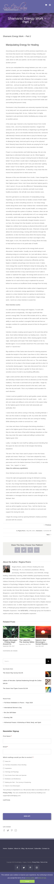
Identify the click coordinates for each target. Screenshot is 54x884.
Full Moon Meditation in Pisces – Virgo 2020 (18, 702)
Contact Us (45, 848)
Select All (7, 761)
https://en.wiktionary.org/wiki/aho (17, 468)
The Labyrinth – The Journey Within (26, 641)
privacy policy (30, 878)
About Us (17, 848)
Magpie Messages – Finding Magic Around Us (10, 642)
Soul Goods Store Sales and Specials (15, 775)
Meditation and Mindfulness (13, 779)
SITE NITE (24, 610)
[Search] (48, 661)
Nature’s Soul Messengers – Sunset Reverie (41, 642)
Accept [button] (27, 881)
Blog (22, 848)
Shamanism (39, 530)
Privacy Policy (7, 792)
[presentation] (18, 806)
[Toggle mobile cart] (46, 5)
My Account (29, 848)
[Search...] (24, 661)
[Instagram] (16, 830)
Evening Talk (8, 717)
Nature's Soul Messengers (12, 786)
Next (48, 534)
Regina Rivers (21, 530)
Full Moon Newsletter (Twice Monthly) (15, 765)
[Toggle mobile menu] (50, 5)
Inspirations (8, 768)
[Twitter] (8, 830)
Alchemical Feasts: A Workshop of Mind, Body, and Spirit (22, 722)
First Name (7, 736)
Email (5, 747)
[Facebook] (4, 830)
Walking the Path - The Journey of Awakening (18, 782)
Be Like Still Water (10, 712)
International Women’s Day (13, 707)
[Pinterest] (12, 830)
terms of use (42, 878)
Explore (10, 848)
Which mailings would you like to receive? (18, 757)
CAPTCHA (6, 800)
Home (5, 848)
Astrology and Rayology (12, 772)
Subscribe (37, 848)
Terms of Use (43, 862)
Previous (48, 525)
